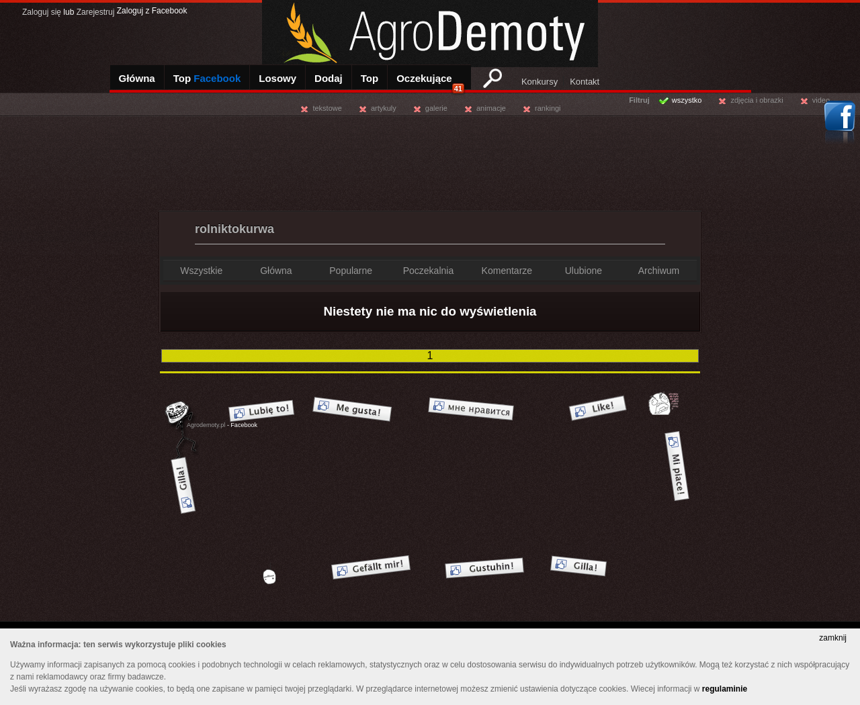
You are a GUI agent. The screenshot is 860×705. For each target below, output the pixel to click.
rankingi (548, 108)
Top (207, 78)
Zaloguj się (41, 12)
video (821, 100)
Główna (137, 78)
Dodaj (328, 78)
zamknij (833, 638)
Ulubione (583, 270)
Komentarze (507, 270)
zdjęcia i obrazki (756, 100)
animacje (491, 108)
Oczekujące (430, 83)
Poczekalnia (428, 270)
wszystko (687, 100)
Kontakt (584, 82)
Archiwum (658, 270)
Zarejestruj (96, 12)
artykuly (383, 108)
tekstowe (326, 108)
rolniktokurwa (234, 229)
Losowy (277, 78)
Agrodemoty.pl (206, 425)
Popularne (350, 270)
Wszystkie (201, 270)
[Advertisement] (430, 161)
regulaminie (724, 689)
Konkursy (539, 82)
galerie (436, 108)
